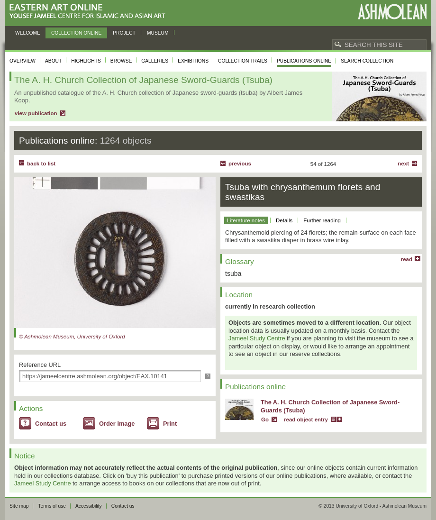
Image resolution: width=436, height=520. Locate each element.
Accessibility (88, 506)
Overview (22, 61)
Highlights (86, 61)
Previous (239, 163)
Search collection (367, 61)
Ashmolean (392, 11)
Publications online (304, 61)
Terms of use (52, 506)
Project (124, 33)
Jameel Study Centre (256, 338)
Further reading (322, 220)
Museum (158, 33)
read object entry (306, 419)
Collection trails (242, 61)
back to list (41, 163)
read (406, 259)
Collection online (76, 33)
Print (170, 423)
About (53, 61)
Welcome (27, 33)
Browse (121, 61)
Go (265, 419)
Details (284, 220)
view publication (36, 113)
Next (403, 163)
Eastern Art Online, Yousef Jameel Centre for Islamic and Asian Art (89, 11)
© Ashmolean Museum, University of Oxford (72, 336)
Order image (117, 423)
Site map (18, 506)
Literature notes (246, 220)
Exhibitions (193, 61)
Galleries (154, 61)
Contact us (50, 423)
